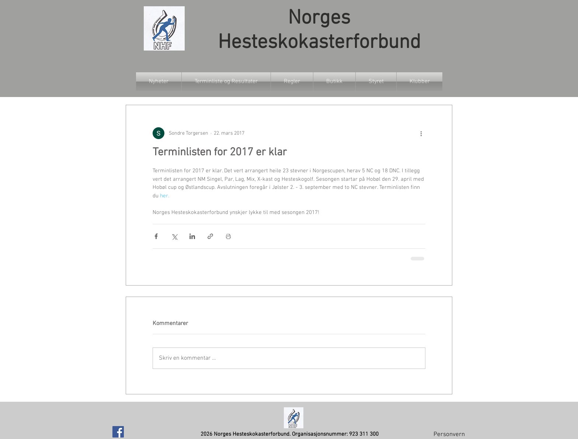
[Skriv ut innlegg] (228, 236)
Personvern (449, 434)
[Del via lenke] (210, 236)
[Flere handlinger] (421, 133)
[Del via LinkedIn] (192, 236)
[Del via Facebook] (156, 236)
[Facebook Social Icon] (118, 432)
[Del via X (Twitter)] (174, 236)
